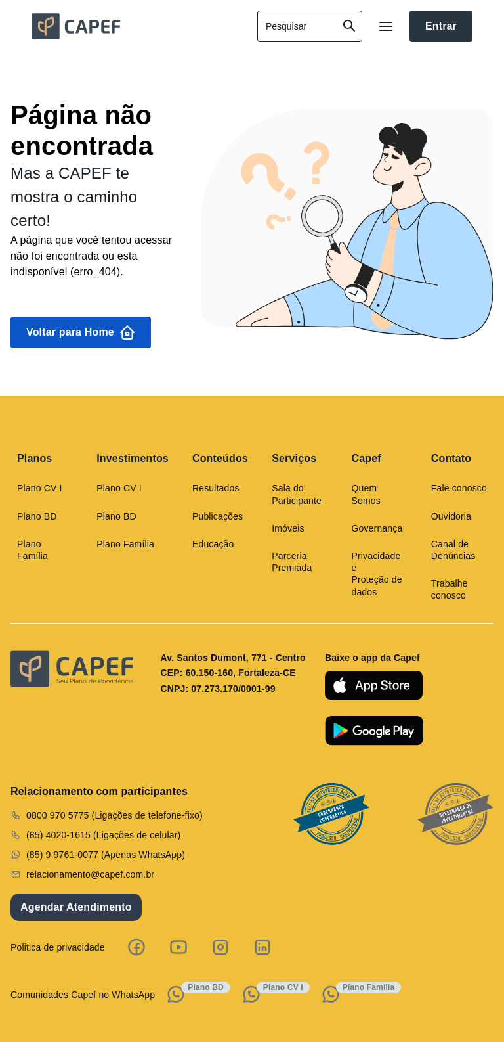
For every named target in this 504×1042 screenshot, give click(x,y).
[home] (134, 26)
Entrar (441, 26)
